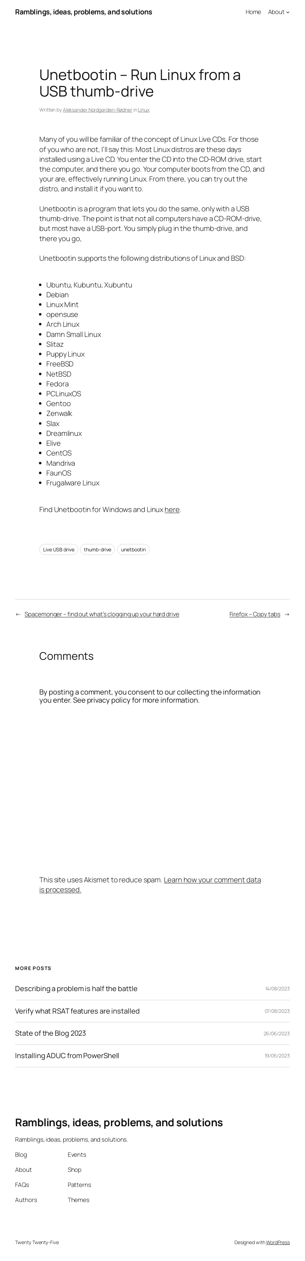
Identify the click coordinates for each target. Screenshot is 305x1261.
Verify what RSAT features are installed (77, 1011)
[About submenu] (288, 12)
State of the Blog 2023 (50, 1033)
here (172, 509)
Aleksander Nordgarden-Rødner (97, 109)
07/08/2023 (277, 1011)
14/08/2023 (277, 988)
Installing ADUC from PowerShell (67, 1056)
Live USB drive (58, 549)
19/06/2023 (277, 1055)
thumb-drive (97, 549)
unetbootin (133, 549)
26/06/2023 (277, 1033)
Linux (144, 109)
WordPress (278, 1242)
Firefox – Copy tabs (255, 614)
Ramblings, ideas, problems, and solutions (83, 11)
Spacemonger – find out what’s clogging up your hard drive (102, 614)
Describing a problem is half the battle (76, 989)
